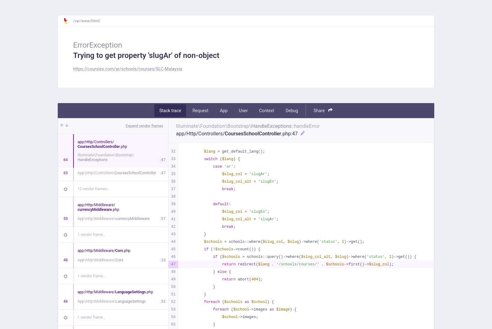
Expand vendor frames (144, 126)
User (243, 110)
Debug (292, 110)
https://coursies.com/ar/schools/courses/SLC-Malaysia (127, 68)
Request (200, 110)
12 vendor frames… (93, 189)
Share (323, 110)
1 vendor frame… (91, 234)
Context (266, 110)
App (223, 110)
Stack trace (170, 110)
